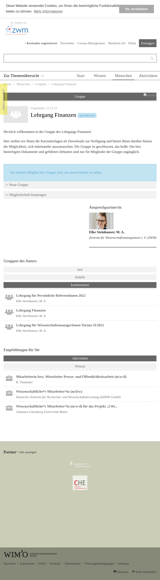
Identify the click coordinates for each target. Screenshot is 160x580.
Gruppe (80, 96)
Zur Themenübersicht (21, 75)
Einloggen (147, 43)
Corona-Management (91, 43)
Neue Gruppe (18, 185)
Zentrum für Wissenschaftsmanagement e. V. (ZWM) (122, 237)
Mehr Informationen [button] (48, 11)
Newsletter (67, 43)
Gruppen (40, 84)
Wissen (100, 75)
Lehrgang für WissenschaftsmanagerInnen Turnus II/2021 (60, 325)
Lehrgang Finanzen (31, 310)
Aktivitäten (148, 75)
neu (80, 269)
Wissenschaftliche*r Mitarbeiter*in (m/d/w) (49, 391)
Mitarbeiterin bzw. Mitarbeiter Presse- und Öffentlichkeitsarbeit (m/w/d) (71, 377)
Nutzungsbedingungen (99, 563)
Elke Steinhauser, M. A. (106, 232)
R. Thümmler (24, 382)
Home (7, 84)
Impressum (27, 563)
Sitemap (123, 563)
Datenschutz (73, 563)
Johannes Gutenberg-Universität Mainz (42, 412)
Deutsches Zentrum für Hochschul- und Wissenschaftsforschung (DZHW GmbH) (68, 397)
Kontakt (55, 563)
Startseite (10, 563)
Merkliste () (116, 43)
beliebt (80, 277)
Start (80, 75)
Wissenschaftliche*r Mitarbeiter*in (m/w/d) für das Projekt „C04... (67, 406)
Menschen (123, 75)
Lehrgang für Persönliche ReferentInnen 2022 (51, 296)
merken (151, 94)
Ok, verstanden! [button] (136, 9)
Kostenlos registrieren (42, 43)
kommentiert (80, 285)
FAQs (132, 43)
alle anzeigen (27, 452)
